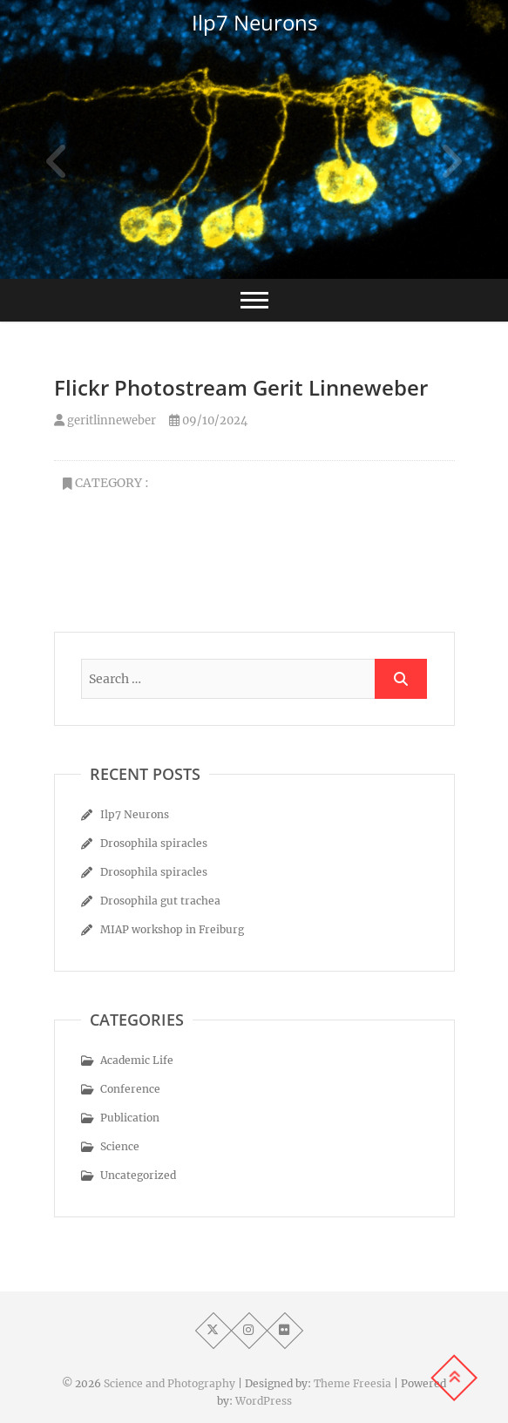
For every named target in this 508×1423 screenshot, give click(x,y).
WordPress (263, 1400)
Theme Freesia (352, 1383)
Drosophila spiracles (153, 843)
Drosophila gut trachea (160, 900)
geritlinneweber (105, 420)
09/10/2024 (208, 420)
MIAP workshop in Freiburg (172, 929)
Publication (129, 1117)
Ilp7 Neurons (254, 22)
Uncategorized (138, 1175)
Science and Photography (169, 1383)
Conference (130, 1088)
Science (119, 1146)
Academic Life (136, 1060)
